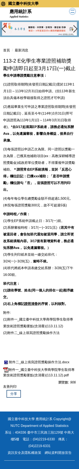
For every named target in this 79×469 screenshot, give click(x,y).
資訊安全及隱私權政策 (24, 452)
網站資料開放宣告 (58, 452)
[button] (5, 29)
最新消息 (21, 50)
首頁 (6, 50)
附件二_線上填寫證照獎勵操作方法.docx (36, 362)
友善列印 (10, 386)
